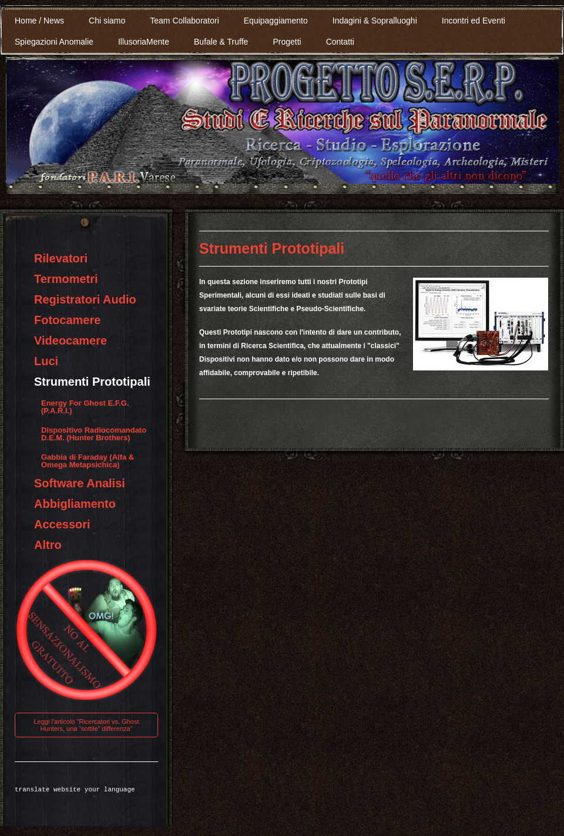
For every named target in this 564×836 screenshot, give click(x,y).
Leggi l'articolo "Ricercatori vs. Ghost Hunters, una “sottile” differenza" (86, 725)
